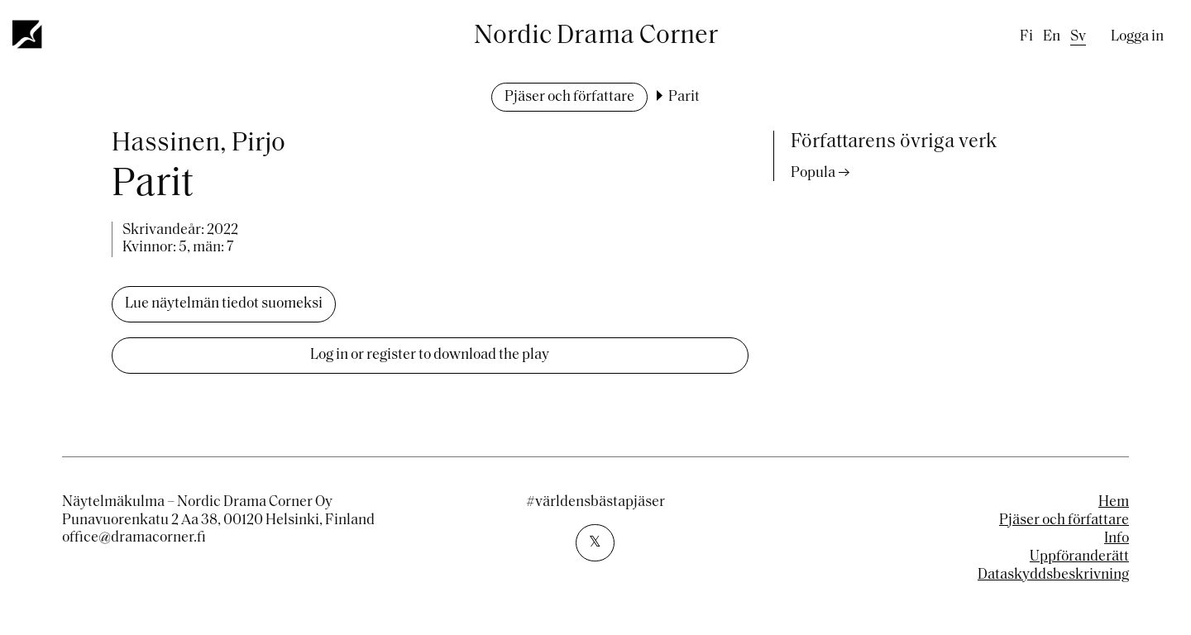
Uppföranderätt (1079, 557)
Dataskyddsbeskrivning (1053, 575)
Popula (813, 173)
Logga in (1137, 37)
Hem (1113, 502)
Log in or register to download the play (429, 355)
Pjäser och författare (569, 97)
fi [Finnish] (1026, 37)
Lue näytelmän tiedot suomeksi (224, 304)
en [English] (1051, 37)
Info (1116, 539)
